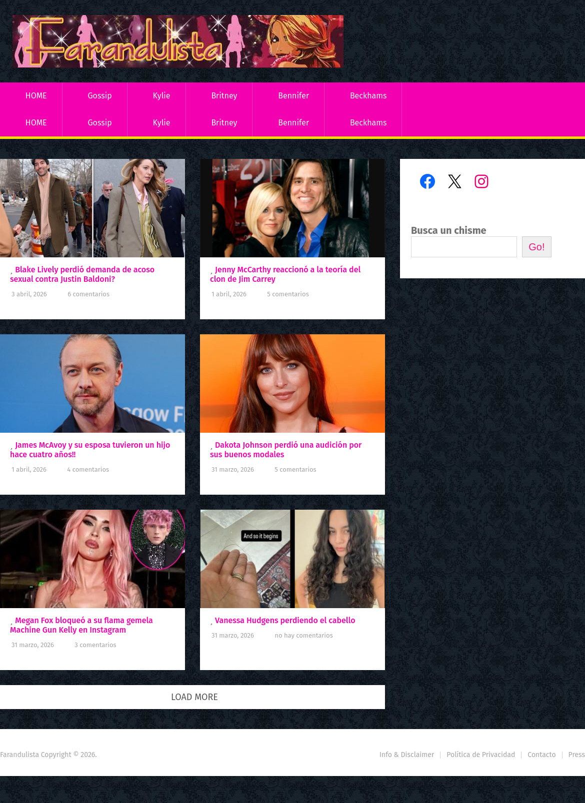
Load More (194, 697)
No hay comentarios (303, 635)
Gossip (100, 95)
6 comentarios (89, 294)
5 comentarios (287, 294)
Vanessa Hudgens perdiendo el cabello (285, 620)
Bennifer (293, 95)
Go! (536, 246)
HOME (36, 95)
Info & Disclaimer (407, 755)
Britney (224, 95)
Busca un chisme (448, 230)
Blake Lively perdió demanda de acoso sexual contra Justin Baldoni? (82, 274)
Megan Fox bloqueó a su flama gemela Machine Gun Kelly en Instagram (81, 625)
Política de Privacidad (480, 755)
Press (576, 755)
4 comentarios (88, 469)
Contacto (542, 755)
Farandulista (19, 755)
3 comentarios (95, 645)
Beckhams (368, 95)
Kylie (161, 95)
